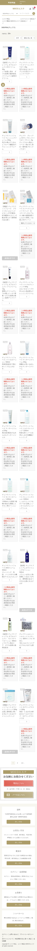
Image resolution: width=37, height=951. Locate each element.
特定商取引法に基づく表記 (23, 939)
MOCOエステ (18, 9)
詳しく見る (18, 821)
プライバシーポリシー (27, 934)
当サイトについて (7, 939)
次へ (22, 763)
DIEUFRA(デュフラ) (8, 27)
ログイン (4, 934)
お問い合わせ (13, 934)
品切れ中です (10, 258)
